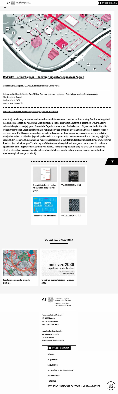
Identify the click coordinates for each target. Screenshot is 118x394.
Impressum (53, 359)
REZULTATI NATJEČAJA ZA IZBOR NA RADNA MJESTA (74, 386)
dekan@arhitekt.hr (54, 331)
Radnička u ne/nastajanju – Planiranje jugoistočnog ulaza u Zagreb (43, 77)
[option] (19, 267)
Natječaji (52, 380)
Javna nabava (54, 375)
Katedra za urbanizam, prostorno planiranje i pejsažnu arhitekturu (30, 111)
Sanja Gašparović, (18, 85)
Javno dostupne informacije (60, 370)
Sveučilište (53, 364)
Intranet (51, 354)
